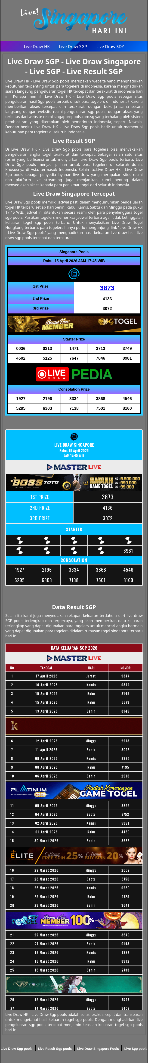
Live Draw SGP (73, 46)
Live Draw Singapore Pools (98, 1049)
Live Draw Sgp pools (17, 1049)
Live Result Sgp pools (55, 1049)
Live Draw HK (37, 46)
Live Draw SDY (110, 46)
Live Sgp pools (136, 1049)
